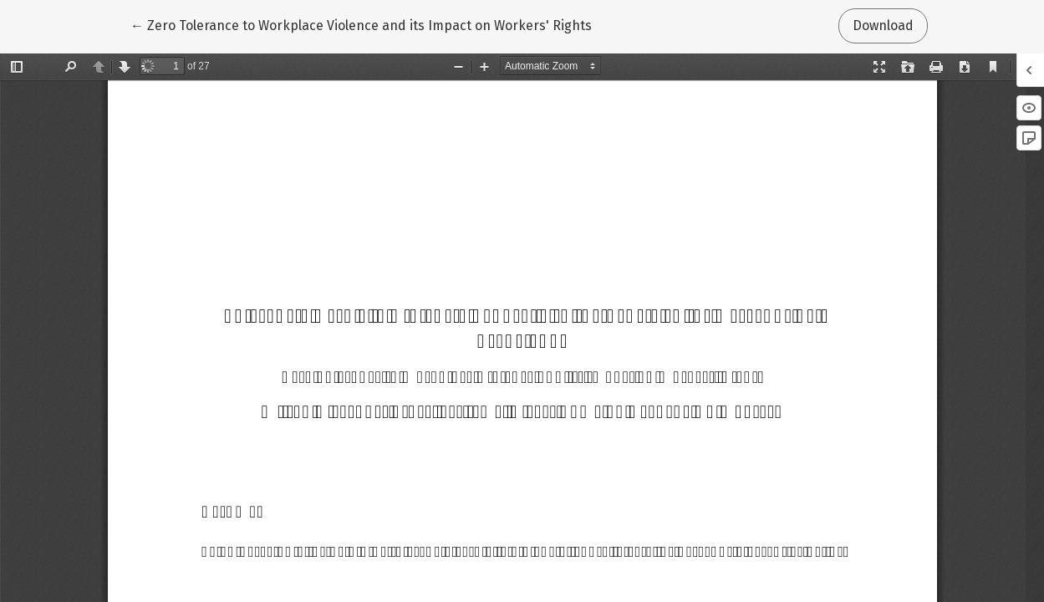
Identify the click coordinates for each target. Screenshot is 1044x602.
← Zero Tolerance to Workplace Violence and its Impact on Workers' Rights (361, 24)
